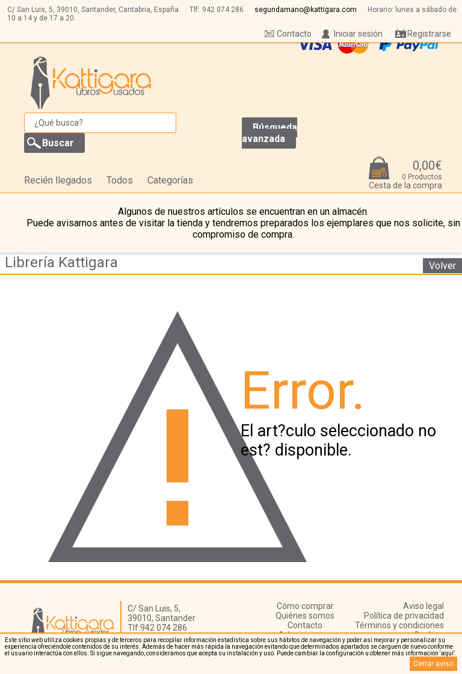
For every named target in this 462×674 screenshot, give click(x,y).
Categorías (170, 180)
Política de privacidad (404, 615)
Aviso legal (423, 606)
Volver (442, 265)
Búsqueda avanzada (269, 133)
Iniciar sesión (358, 34)
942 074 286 (223, 9)
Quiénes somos (305, 615)
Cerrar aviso (433, 664)
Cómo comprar (305, 606)
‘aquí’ (447, 653)
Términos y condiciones (399, 625)
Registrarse (429, 34)
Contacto (294, 34)
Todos (119, 180)
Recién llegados (58, 180)
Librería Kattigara (61, 262)
